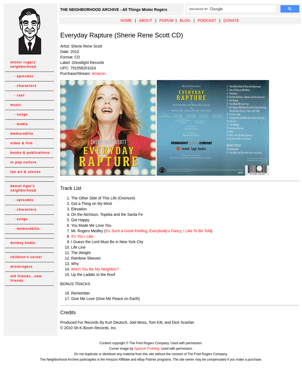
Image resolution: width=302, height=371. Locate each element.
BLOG (185, 20)
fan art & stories (25, 172)
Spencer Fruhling (146, 349)
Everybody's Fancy (165, 231)
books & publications (30, 153)
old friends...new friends (26, 278)
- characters (23, 86)
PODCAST (207, 20)
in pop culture (23, 162)
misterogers (21, 267)
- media (19, 124)
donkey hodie (22, 243)
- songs (19, 114)
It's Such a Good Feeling (126, 231)
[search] (231, 9)
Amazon (98, 73)
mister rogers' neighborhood (23, 64)
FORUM (166, 20)
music (16, 105)
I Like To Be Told (197, 231)
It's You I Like (82, 236)
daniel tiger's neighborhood (23, 188)
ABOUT (145, 20)
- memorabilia (25, 229)
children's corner (26, 257)
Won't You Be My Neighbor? (95, 269)
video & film (21, 143)
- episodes (22, 76)
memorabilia (21, 134)
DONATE (231, 20)
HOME (126, 20)
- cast (17, 95)
